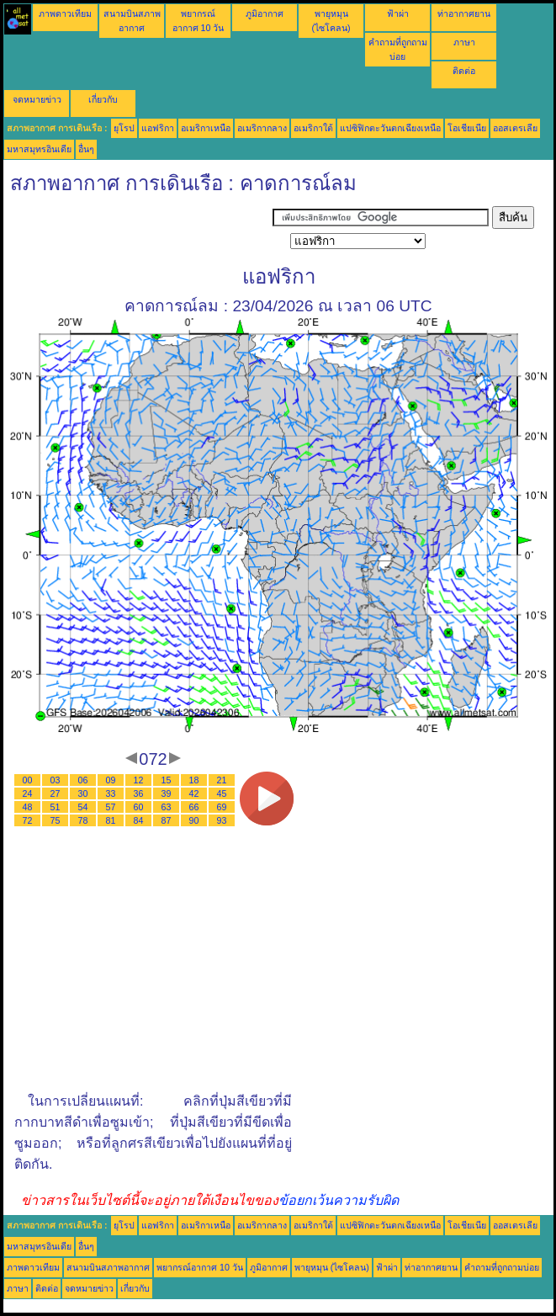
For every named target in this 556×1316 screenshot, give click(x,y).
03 (55, 780)
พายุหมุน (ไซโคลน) (331, 1267)
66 (194, 807)
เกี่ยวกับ (103, 99)
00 (28, 780)
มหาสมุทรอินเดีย (39, 149)
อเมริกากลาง (262, 128)
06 (83, 780)
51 (55, 807)
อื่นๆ (86, 149)
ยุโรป (124, 128)
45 (222, 793)
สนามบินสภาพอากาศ (108, 1267)
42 (194, 793)
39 (167, 793)
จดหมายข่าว (37, 99)
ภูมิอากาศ (264, 13)
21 (222, 780)
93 (222, 820)
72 (28, 820)
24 (28, 793)
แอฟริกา (157, 128)
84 (139, 820)
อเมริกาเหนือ (205, 128)
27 (55, 793)
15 (167, 780)
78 (83, 820)
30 (83, 793)
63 (167, 807)
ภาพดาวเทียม (65, 13)
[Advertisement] (138, 227)
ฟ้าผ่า (398, 13)
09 (111, 780)
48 (28, 807)
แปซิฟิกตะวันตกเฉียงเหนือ (390, 128)
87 (167, 820)
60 (139, 807)
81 (111, 820)
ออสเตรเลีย (515, 128)
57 (111, 807)
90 (194, 820)
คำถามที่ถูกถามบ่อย (501, 1267)
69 (222, 807)
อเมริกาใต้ (313, 128)
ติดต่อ (464, 71)
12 (139, 780)
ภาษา (464, 42)
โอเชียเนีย (466, 128)
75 (55, 820)
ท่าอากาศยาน (463, 13)
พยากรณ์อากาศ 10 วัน (199, 1267)
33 (111, 793)
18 (194, 780)
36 (139, 793)
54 (83, 807)
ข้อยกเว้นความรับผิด (338, 1200)
